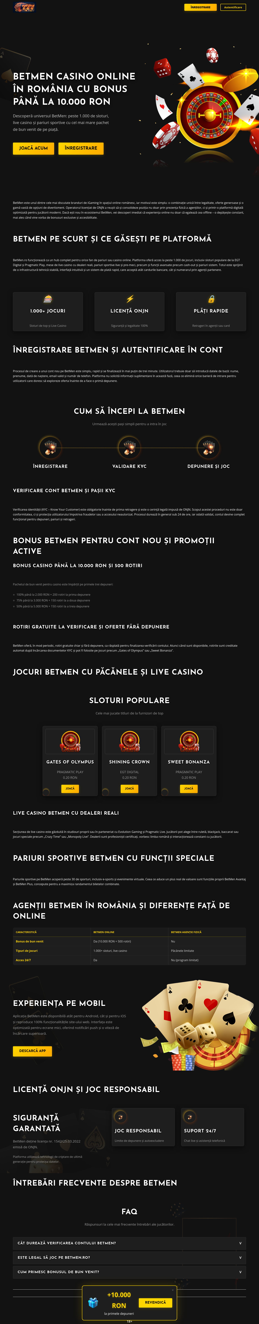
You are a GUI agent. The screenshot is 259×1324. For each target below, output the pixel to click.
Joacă (70, 788)
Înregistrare (200, 7)
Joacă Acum (33, 148)
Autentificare (233, 7)
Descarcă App (32, 1051)
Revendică (155, 1303)
